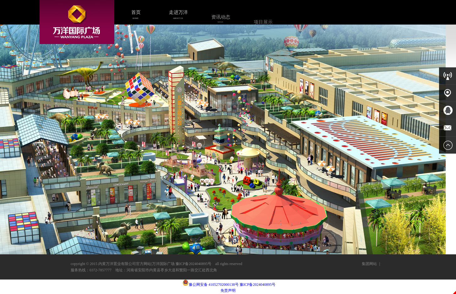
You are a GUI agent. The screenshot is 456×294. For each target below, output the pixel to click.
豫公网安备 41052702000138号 (210, 284)
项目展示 (263, 24)
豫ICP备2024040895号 (258, 284)
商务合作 (305, 30)
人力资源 (348, 33)
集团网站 (369, 264)
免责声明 (228, 290)
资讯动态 (220, 19)
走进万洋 (178, 14)
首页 (136, 14)
